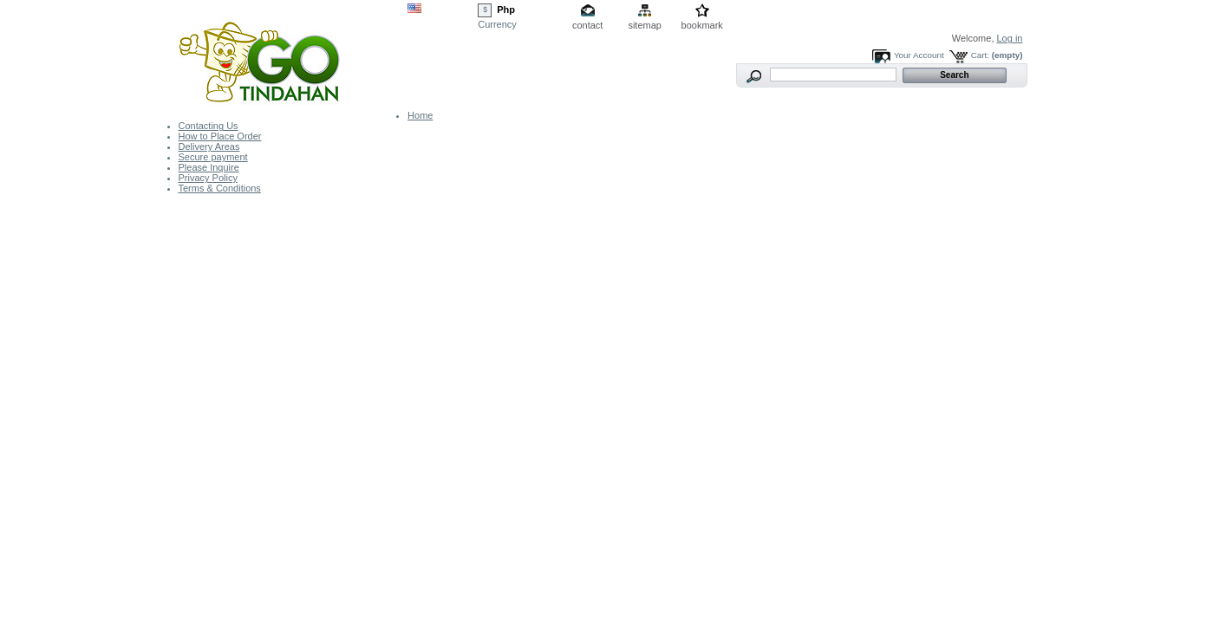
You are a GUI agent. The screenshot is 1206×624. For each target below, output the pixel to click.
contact (587, 25)
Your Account (919, 55)
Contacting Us (208, 125)
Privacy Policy (208, 177)
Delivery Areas (209, 146)
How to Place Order (220, 136)
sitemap (645, 25)
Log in (1010, 38)
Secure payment (213, 157)
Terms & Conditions (220, 188)
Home (420, 115)
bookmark (702, 25)
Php (506, 9)
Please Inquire (209, 167)
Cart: (980, 55)
